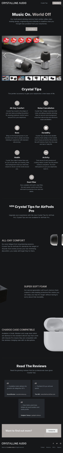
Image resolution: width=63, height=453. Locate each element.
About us (48, 447)
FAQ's (53, 447)
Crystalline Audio (11, 447)
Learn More (31, 29)
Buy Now (56, 3)
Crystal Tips (44, 3)
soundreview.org (22, 394)
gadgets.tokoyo (35, 415)
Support (59, 447)
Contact (42, 447)
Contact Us (52, 431)
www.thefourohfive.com (48, 395)
